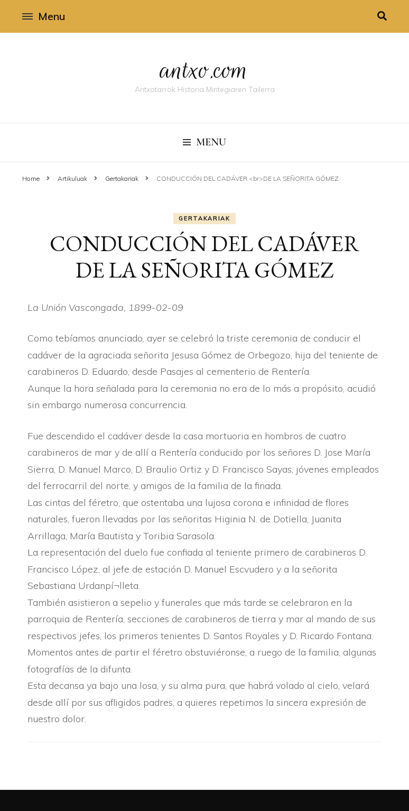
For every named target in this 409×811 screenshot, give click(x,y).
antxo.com (204, 69)
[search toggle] (382, 16)
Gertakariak (204, 218)
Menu (43, 16)
